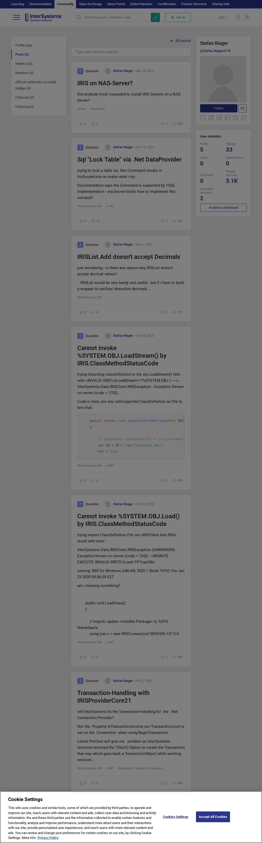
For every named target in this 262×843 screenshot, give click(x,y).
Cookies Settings (175, 821)
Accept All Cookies (213, 821)
